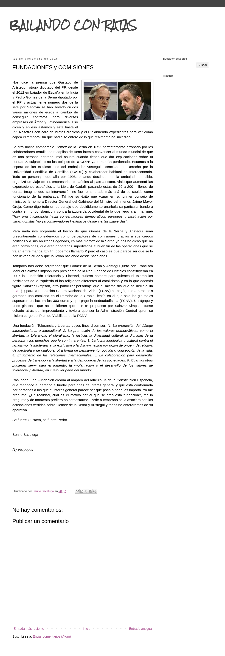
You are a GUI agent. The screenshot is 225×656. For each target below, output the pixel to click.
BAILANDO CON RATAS (73, 25)
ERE (16, 291)
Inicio (86, 628)
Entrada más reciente (29, 628)
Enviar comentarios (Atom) (52, 636)
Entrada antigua (140, 628)
